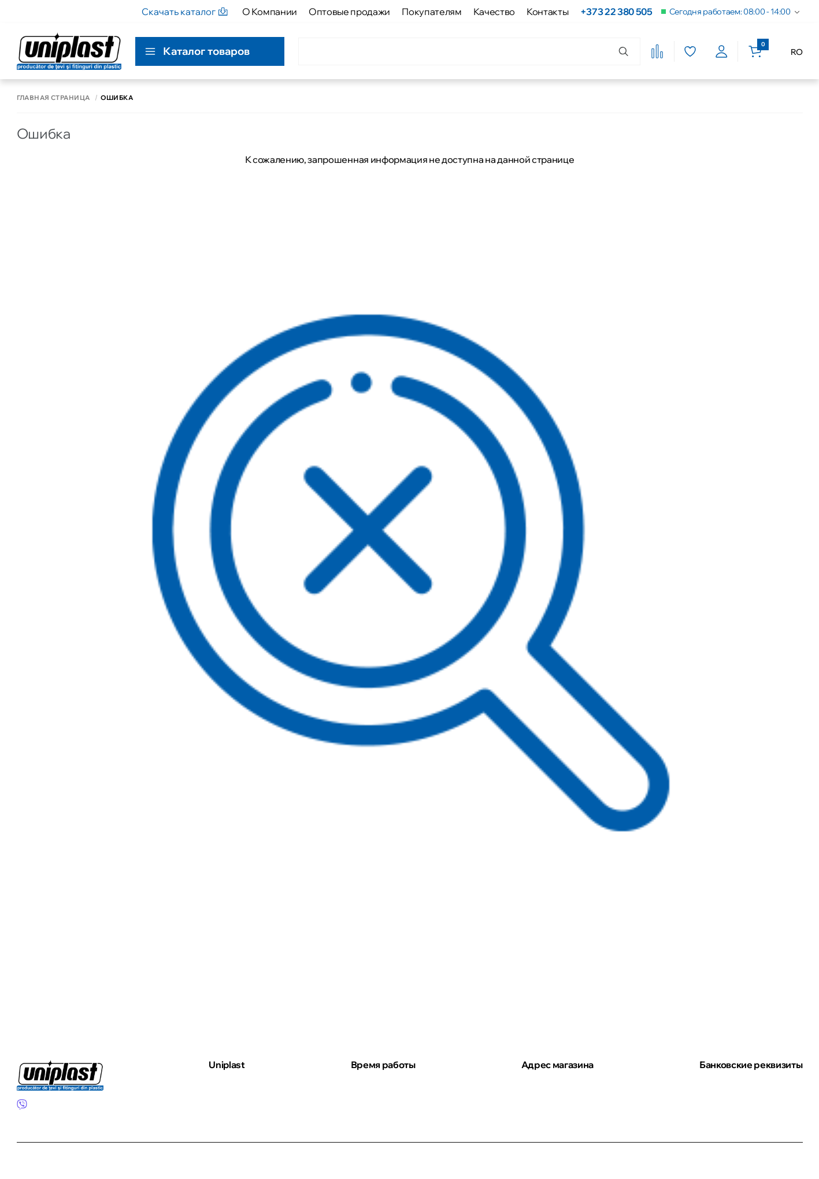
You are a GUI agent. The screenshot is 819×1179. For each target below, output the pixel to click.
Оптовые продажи (349, 11)
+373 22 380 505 (616, 11)
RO (796, 52)
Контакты (547, 11)
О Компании (269, 11)
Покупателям (431, 11)
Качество (494, 11)
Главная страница (53, 98)
